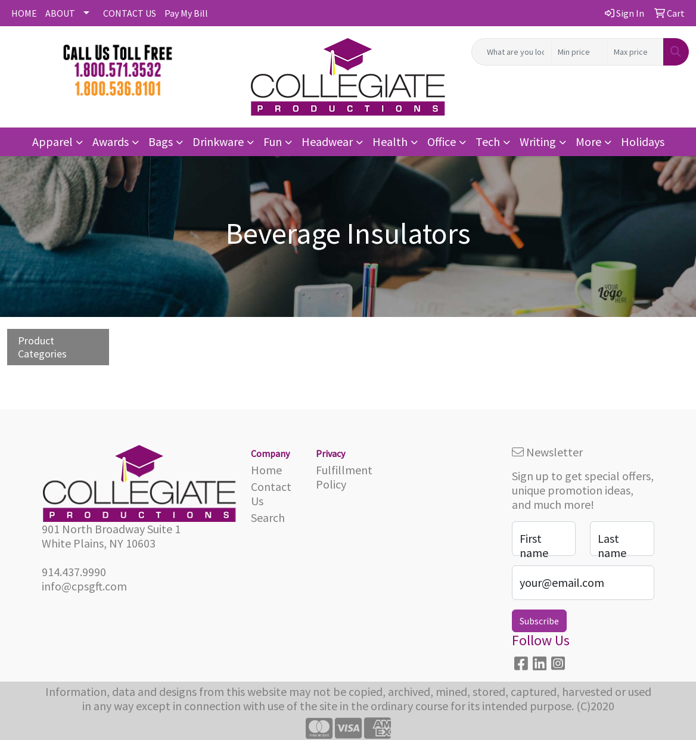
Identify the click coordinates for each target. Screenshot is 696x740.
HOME (24, 13)
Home (266, 469)
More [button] (588, 141)
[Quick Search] (511, 52)
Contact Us (271, 493)
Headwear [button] (327, 141)
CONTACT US (129, 13)
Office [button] (441, 141)
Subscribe (539, 621)
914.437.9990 (74, 571)
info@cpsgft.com (84, 586)
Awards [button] (110, 141)
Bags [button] (160, 141)
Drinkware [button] (218, 141)
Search (268, 517)
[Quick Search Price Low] (579, 52)
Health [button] (390, 141)
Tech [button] (488, 141)
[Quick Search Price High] (635, 52)
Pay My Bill (186, 13)
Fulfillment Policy (341, 477)
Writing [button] (538, 141)
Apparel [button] (52, 141)
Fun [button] (272, 141)
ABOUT (60, 13)
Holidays (642, 141)
